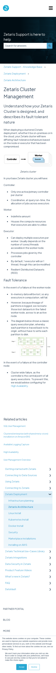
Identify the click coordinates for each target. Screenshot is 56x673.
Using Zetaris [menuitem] (12, 481)
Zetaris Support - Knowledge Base (23, 66)
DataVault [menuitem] (10, 589)
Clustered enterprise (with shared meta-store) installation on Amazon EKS (26, 435)
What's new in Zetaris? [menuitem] (17, 576)
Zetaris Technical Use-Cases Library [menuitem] (25, 551)
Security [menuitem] (13, 532)
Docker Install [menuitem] (15, 525)
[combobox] (25, 46)
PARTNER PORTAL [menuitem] (13, 608)
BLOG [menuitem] (6, 619)
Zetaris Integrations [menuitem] (16, 557)
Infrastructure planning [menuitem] (20, 500)
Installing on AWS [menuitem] (17, 544)
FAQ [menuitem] (7, 582)
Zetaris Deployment (15, 73)
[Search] (49, 46)
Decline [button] (34, 667)
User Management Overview (17, 459)
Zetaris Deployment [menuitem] (16, 494)
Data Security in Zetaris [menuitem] (18, 563)
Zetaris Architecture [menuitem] (20, 506)
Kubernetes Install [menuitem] (18, 519)
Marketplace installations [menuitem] (22, 538)
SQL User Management (15, 426)
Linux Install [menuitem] (14, 513)
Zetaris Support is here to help (24, 37)
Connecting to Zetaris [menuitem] (17, 487)
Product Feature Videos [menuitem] (18, 570)
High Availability (19, 385)
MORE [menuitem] (6, 630)
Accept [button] (21, 667)
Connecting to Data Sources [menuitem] (21, 475)
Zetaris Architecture (15, 80)
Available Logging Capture (16, 444)
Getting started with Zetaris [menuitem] (20, 468)
